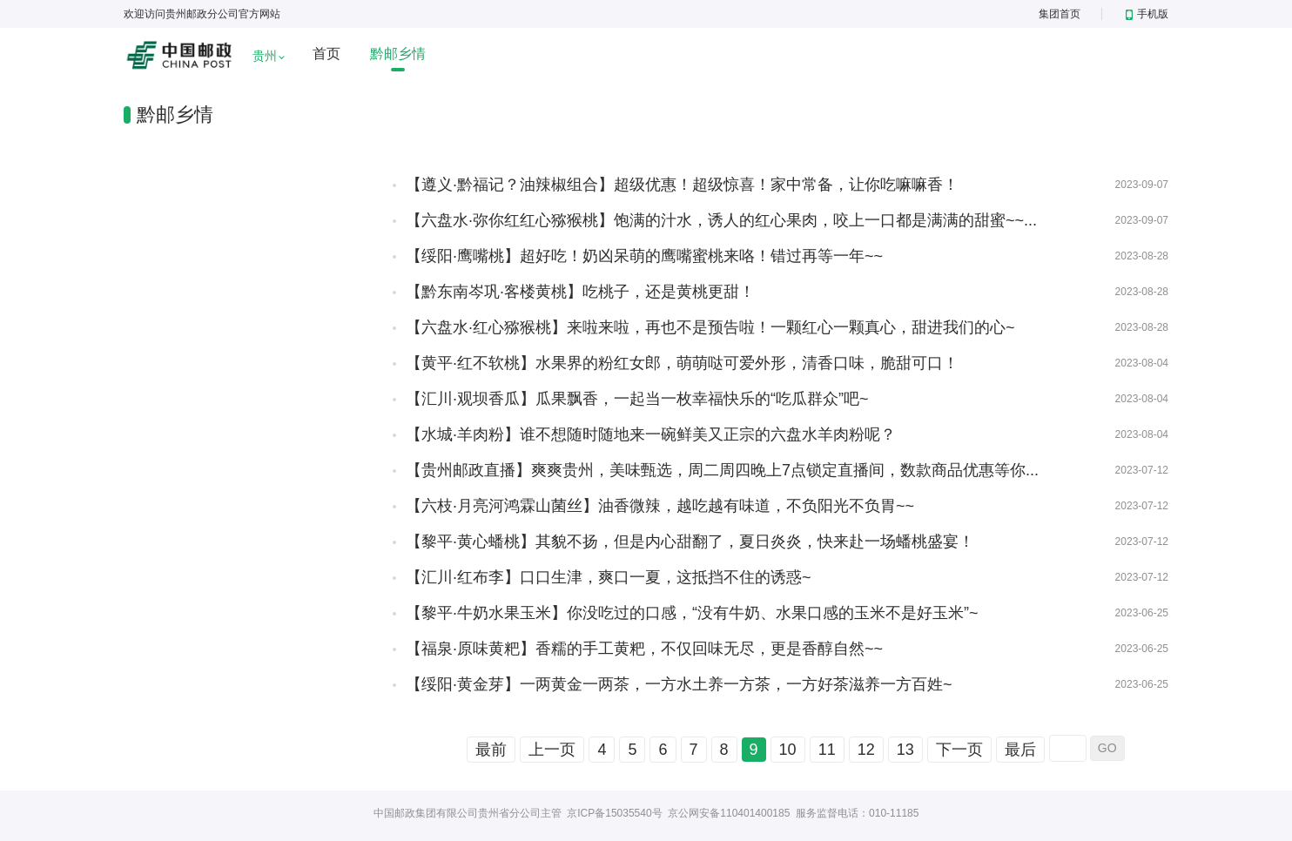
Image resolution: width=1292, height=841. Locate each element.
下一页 (959, 749)
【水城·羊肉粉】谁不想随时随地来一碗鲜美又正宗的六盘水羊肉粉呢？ (651, 434)
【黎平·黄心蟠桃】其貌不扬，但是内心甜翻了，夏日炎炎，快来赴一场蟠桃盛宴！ (690, 541)
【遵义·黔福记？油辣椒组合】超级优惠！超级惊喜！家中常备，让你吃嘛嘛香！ (682, 184)
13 (905, 749)
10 (788, 749)
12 (866, 749)
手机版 (1147, 14)
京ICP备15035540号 (614, 813)
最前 (491, 749)
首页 (326, 53)
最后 (1020, 749)
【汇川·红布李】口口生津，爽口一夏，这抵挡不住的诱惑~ (608, 577)
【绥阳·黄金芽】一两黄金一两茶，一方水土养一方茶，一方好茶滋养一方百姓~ (679, 684)
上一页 (551, 749)
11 (827, 749)
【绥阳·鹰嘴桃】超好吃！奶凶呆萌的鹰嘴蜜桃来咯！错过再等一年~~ (644, 256)
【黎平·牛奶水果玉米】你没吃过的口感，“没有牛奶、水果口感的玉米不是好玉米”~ (692, 613)
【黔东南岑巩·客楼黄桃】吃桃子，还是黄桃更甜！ (580, 291)
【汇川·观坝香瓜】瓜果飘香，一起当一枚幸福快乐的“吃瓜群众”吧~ (637, 398)
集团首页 (1059, 14)
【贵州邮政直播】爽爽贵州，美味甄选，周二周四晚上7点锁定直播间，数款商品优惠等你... (722, 470)
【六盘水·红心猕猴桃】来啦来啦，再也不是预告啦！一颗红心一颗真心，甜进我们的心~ (710, 327)
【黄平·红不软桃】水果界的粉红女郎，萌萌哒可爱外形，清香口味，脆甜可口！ (682, 363)
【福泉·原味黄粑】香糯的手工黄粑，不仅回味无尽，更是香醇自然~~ (644, 648)
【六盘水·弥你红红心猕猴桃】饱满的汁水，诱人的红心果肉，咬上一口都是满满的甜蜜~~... (721, 220)
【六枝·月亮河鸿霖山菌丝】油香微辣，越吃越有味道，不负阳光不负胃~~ (660, 506)
